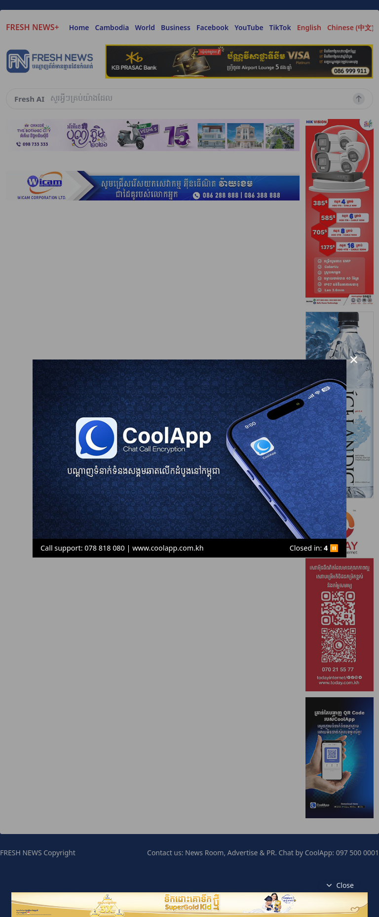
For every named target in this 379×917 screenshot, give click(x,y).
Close (339, 885)
